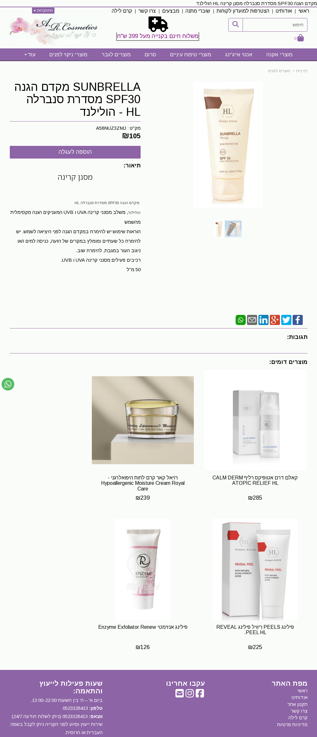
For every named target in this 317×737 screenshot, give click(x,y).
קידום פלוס (149, 732)
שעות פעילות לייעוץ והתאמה (71, 663)
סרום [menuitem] (150, 55)
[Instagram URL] (190, 671)
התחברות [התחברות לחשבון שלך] (43, 10)
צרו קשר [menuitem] (147, 11)
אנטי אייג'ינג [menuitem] (238, 55)
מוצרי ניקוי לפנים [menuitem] (68, 55)
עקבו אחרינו (185, 660)
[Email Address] (179, 671)
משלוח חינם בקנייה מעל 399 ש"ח (158, 36)
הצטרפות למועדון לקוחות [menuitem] (243, 11)
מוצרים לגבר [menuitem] (116, 55)
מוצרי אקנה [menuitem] (279, 55)
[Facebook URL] (200, 671)
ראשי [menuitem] (303, 11)
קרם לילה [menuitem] (122, 11)
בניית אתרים (131, 732)
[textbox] (158, 29)
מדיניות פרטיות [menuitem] (292, 701)
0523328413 (75, 685)
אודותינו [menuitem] (284, 11)
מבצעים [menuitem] (170, 11)
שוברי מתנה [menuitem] (198, 11)
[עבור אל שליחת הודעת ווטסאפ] (8, 384)
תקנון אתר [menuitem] (297, 681)
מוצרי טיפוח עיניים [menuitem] (190, 55)
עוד (29, 55)
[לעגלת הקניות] (298, 38)
